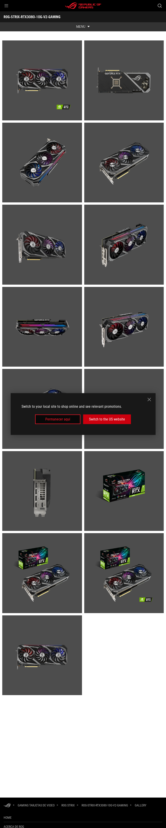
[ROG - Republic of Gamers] (83, 5)
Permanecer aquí (57, 419)
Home (8, 817)
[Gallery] (140, 805)
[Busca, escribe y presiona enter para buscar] (159, 5)
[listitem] (42, 80)
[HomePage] (7, 805)
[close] (149, 399)
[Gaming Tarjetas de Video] (36, 805)
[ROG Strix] (68, 805)
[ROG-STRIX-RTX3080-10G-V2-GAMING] (105, 805)
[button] (6, 5)
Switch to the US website (107, 419)
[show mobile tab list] (83, 26)
